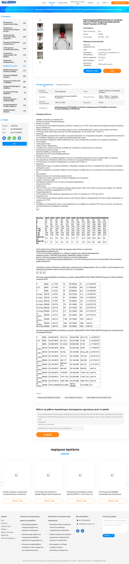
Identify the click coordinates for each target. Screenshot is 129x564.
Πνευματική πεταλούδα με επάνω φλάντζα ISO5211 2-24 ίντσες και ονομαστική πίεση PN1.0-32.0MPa (80, 494)
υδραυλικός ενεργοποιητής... (14, 61)
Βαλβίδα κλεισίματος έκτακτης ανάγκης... (14, 70)
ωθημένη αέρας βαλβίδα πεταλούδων (49, 397)
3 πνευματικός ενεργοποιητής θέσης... (14, 48)
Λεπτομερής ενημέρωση (44, 84)
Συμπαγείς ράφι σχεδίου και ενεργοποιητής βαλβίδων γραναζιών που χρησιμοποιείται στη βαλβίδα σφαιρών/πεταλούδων (32, 538)
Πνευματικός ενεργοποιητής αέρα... (14, 23)
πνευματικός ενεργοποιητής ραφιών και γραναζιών (30, 518)
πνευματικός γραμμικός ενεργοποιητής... (14, 43)
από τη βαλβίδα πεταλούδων (73, 397)
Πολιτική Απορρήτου (8, 538)
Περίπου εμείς (6, 526)
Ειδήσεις (4, 529)
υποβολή (47, 434)
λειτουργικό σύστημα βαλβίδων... (14, 92)
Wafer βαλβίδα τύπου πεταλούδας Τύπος (99, 397)
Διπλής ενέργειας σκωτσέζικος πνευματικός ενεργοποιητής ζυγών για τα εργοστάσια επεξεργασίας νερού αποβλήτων (60, 538)
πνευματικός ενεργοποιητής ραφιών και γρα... (14, 29)
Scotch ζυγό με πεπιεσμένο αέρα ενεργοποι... (14, 36)
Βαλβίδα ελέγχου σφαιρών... (14, 111)
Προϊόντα (4, 523)
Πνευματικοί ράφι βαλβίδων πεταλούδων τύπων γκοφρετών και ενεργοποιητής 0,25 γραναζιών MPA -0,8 (32, 547)
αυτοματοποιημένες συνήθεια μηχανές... (14, 105)
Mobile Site (4, 535)
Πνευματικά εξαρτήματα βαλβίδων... (14, 87)
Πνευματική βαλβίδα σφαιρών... (14, 76)
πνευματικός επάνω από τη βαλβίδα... (14, 81)
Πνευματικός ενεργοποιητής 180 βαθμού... (14, 55)
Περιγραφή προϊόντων (63, 84)
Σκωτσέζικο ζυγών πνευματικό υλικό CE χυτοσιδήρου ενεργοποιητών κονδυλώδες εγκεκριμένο (60, 528)
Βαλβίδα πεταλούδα (14, 66)
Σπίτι (3, 520)
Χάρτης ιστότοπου (7, 532)
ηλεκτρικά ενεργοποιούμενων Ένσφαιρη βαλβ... (14, 99)
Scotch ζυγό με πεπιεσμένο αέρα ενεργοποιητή (59, 518)
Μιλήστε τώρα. (120, 3)
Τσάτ (14, 144)
